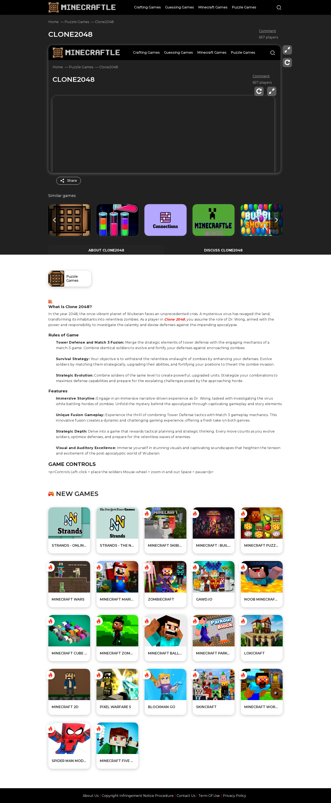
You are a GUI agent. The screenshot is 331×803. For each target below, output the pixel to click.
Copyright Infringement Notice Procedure (138, 796)
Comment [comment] (267, 31)
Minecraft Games (213, 7)
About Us (91, 796)
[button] (276, 220)
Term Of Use (209, 796)
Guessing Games (179, 7)
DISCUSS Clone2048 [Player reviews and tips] (223, 250)
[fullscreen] (287, 50)
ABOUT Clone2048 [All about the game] (106, 250)
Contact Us (186, 796)
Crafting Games (147, 7)
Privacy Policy (234, 796)
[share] (68, 180)
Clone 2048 (174, 319)
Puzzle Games (244, 7)
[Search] (279, 8)
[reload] (287, 62)
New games (77, 494)
